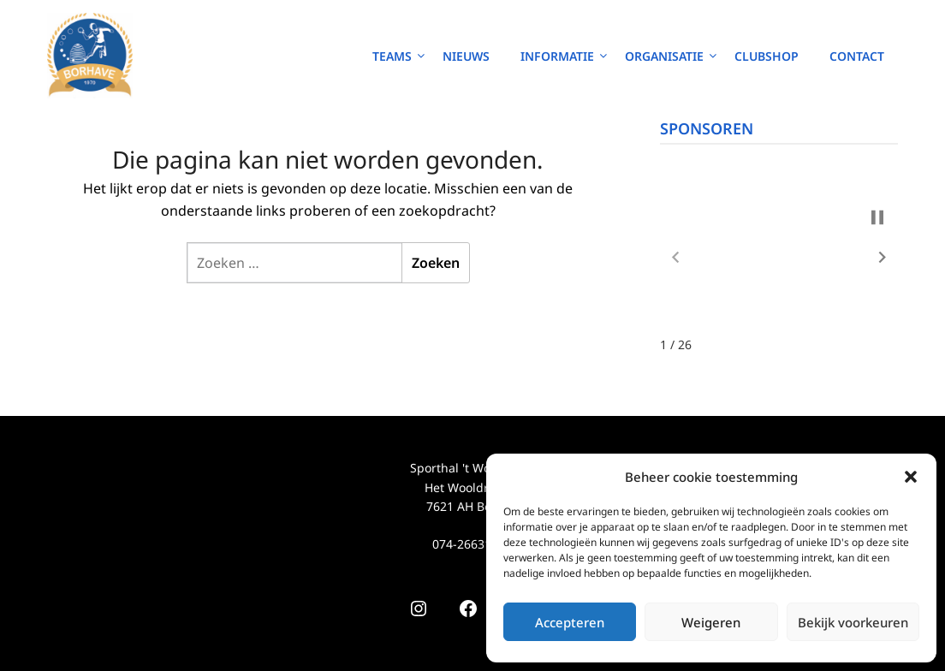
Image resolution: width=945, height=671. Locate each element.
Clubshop (766, 56)
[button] (910, 476)
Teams (392, 56)
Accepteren (569, 622)
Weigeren (710, 622)
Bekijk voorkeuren (853, 622)
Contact (856, 56)
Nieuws (466, 56)
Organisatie (664, 56)
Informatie (557, 56)
